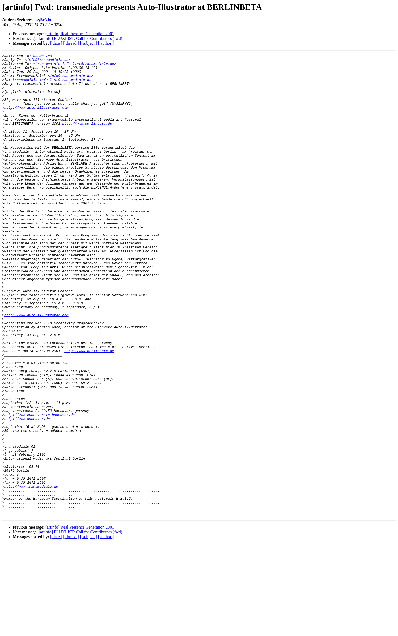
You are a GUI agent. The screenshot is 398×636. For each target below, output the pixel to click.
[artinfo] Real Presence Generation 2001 (79, 33)
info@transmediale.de (48, 61)
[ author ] (106, 43)
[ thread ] (71, 43)
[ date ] (56, 43)
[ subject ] (88, 43)
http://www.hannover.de (27, 491)
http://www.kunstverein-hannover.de (39, 487)
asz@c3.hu (43, 20)
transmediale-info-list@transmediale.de (74, 66)
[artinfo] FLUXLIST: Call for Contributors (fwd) (80, 38)
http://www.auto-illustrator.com (36, 118)
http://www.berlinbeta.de (87, 137)
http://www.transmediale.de (31, 573)
